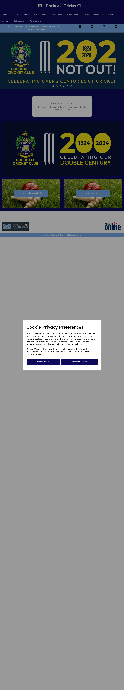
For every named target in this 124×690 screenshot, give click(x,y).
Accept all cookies (79, 362)
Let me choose (43, 362)
